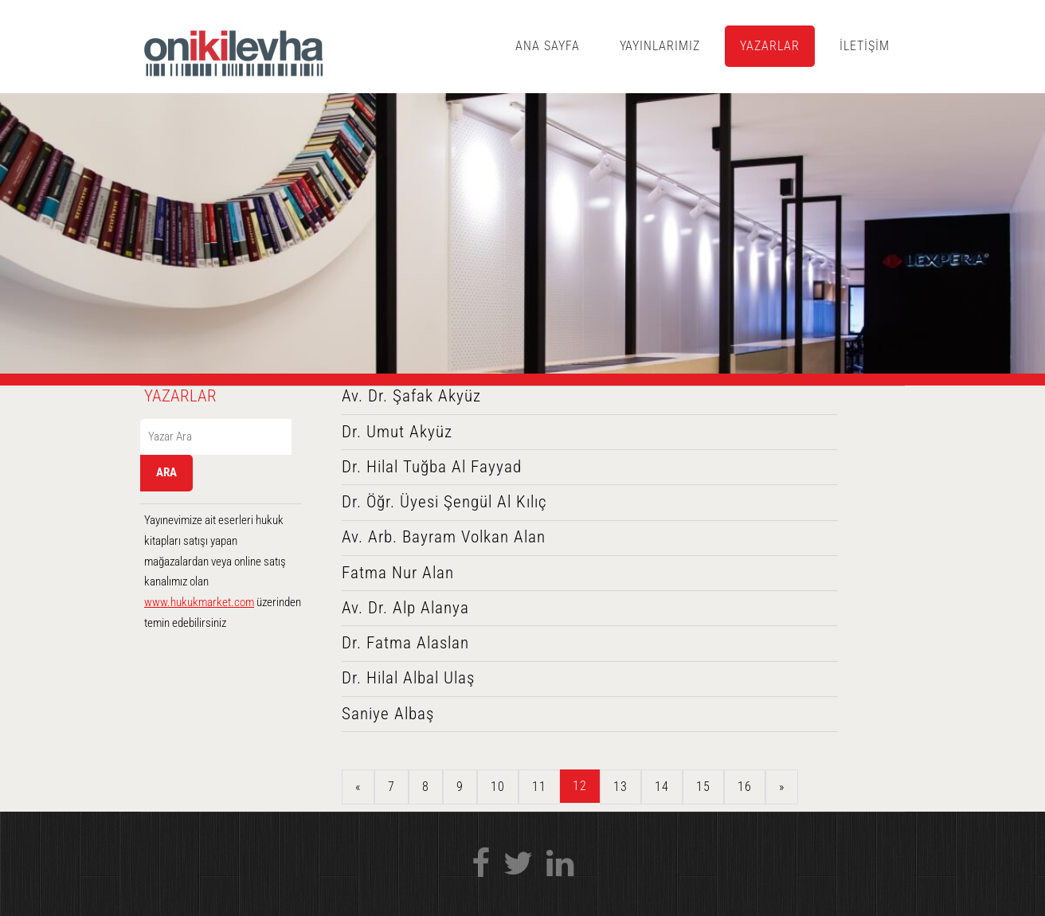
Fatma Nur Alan (398, 572)
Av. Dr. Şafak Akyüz (411, 395)
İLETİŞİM (865, 45)
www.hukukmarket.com (199, 602)
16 (745, 786)
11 (539, 786)
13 (620, 786)
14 (662, 786)
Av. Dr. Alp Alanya (405, 607)
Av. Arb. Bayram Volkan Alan (444, 536)
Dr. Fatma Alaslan (405, 642)
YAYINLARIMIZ (660, 45)
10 (498, 786)
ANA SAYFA (547, 45)
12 (580, 785)
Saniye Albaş (388, 713)
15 (703, 786)
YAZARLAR (770, 45)
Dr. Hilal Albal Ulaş (408, 677)
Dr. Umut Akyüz (397, 431)
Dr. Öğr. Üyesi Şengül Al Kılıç (444, 501)
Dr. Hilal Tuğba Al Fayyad (432, 466)
